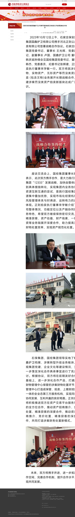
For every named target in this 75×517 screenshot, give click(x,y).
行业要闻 (39, 8)
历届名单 (12, 36)
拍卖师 (45, 8)
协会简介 (12, 30)
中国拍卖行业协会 (14, 512)
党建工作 (22, 8)
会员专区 (52, 8)
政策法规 (34, 8)
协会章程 (12, 33)
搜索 (64, 4)
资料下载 (58, 8)
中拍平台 (28, 512)
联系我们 (64, 8)
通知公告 (28, 8)
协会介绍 (16, 8)
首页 (11, 8)
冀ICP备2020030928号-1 (19, 514)
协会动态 (12, 39)
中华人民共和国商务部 (22, 512)
